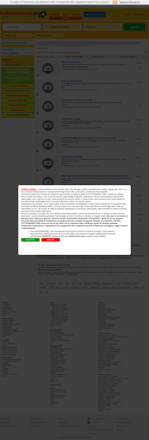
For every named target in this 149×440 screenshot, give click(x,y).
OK (115, 2)
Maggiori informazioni (130, 2)
